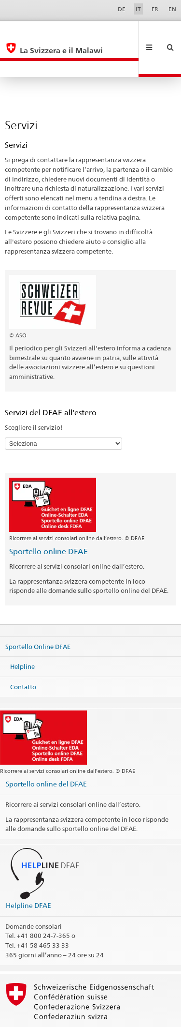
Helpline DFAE (28, 873)
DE (121, 9)
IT (138, 9)
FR (155, 9)
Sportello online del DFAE (46, 751)
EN (172, 9)
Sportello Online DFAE (37, 614)
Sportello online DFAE (48, 519)
